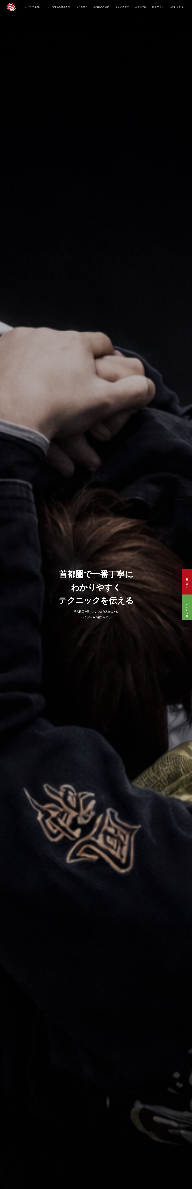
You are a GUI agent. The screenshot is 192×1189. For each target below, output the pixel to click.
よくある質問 (122, 7)
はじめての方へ (33, 7)
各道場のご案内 (101, 7)
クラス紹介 (82, 7)
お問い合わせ (176, 7)
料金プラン (158, 7)
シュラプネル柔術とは (58, 7)
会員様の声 (140, 7)
